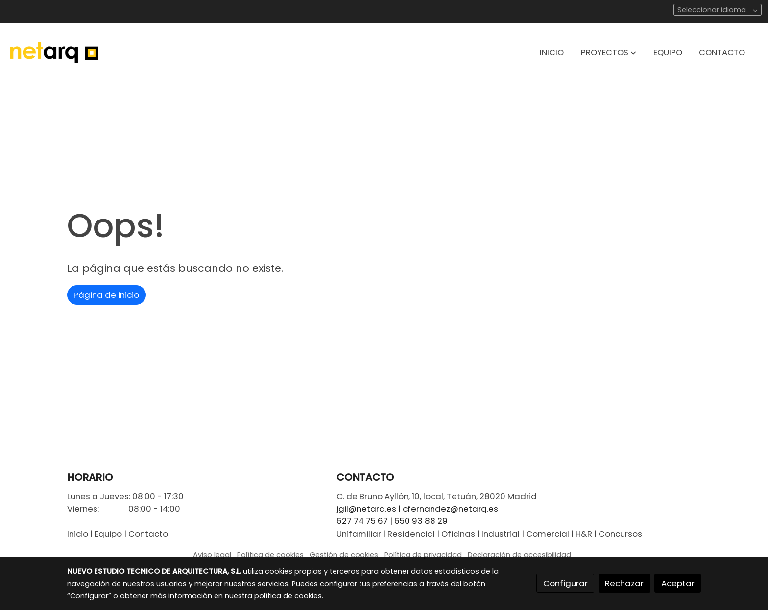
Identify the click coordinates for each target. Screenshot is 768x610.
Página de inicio (106, 295)
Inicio (77, 533)
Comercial (547, 533)
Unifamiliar (358, 533)
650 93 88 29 (421, 521)
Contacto (148, 533)
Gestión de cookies (344, 555)
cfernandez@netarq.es (450, 508)
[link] (54, 52)
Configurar (565, 583)
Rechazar (624, 583)
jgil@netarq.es (366, 508)
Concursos (620, 533)
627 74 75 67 (362, 521)
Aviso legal (212, 555)
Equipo (108, 533)
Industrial (500, 533)
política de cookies (288, 596)
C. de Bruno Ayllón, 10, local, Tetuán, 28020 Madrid (436, 496)
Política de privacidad (423, 555)
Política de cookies (270, 555)
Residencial (411, 533)
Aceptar (678, 583)
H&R (584, 533)
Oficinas (458, 533)
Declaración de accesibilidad (519, 555)
